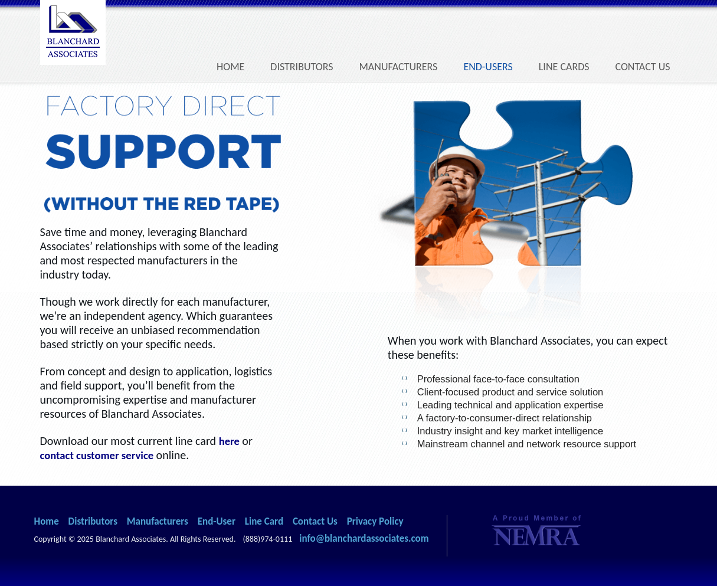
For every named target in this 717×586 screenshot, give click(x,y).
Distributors (301, 66)
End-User (216, 521)
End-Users (487, 66)
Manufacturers (398, 66)
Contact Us (642, 66)
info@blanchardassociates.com (363, 538)
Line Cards (564, 66)
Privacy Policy (375, 521)
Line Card (264, 521)
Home (230, 66)
